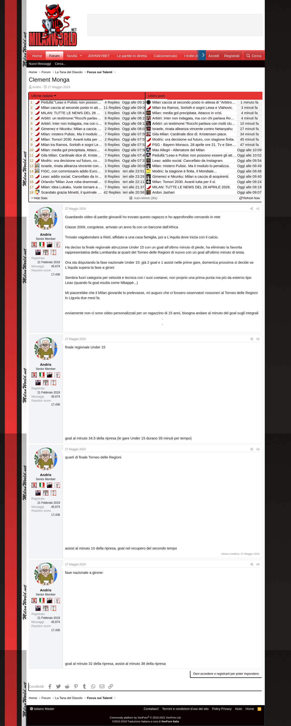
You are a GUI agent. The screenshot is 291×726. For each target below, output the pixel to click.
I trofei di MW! (195, 56)
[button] (80, 55)
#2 (257, 339)
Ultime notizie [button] (42, 96)
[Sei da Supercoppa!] (45, 252)
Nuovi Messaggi (40, 63)
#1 (257, 208)
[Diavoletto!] (34, 244)
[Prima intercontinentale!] (53, 252)
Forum (54, 56)
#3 (257, 449)
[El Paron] (49, 244)
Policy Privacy (222, 709)
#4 (257, 564)
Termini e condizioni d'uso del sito (185, 709)
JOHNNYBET (99, 56)
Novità (72, 56)
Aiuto (238, 709)
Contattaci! (151, 709)
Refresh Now (250, 198)
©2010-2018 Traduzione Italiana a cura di (145, 721)
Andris (36, 87)
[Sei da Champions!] (57, 244)
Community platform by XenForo (145, 717)
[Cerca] (254, 55)
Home (37, 56)
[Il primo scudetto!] (41, 244)
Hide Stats (39, 198)
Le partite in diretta (132, 56)
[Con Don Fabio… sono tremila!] (38, 252)
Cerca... (60, 63)
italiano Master (42, 709)
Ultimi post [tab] (156, 96)
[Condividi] (252, 209)
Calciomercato (165, 56)
